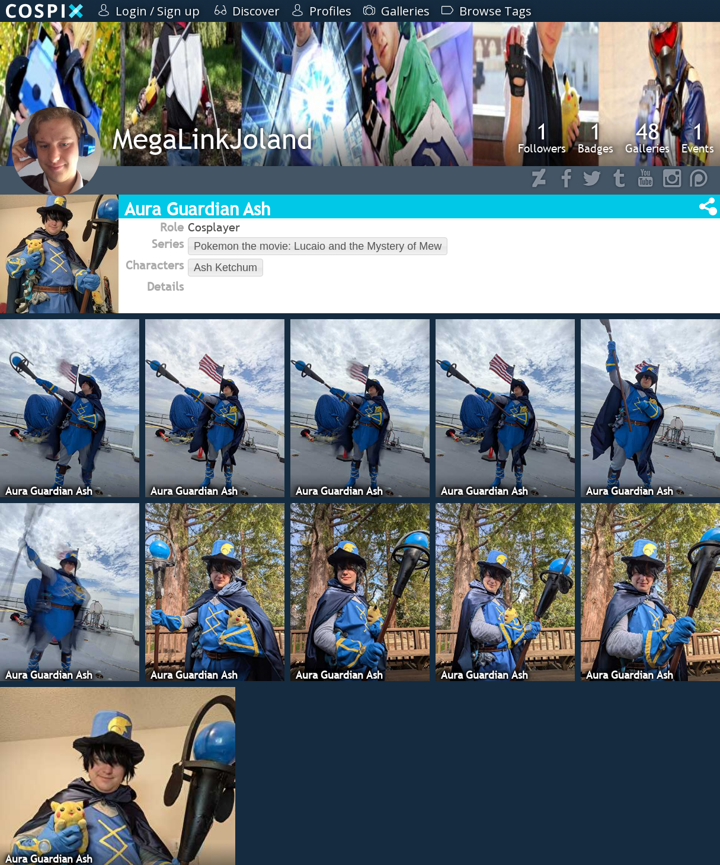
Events (697, 137)
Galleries (647, 137)
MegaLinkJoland (213, 138)
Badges (595, 137)
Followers (542, 137)
